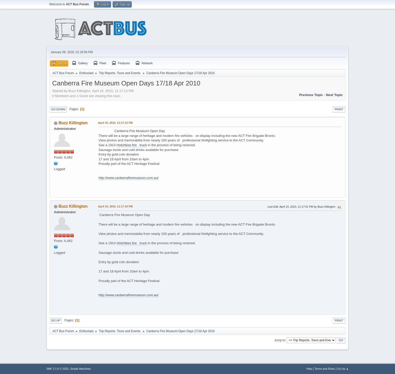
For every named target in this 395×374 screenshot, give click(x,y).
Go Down (58, 109)
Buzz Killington (72, 123)
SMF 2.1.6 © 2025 (57, 368)
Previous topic (311, 95)
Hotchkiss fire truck (132, 145)
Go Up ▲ (343, 368)
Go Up (55, 320)
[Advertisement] (256, 30)
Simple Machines (80, 368)
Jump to (279, 340)
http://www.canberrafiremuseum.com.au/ (128, 178)
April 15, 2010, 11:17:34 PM (115, 206)
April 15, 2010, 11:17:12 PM (115, 122)
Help (309, 368)
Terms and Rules (325, 368)
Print (339, 109)
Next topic (334, 95)
